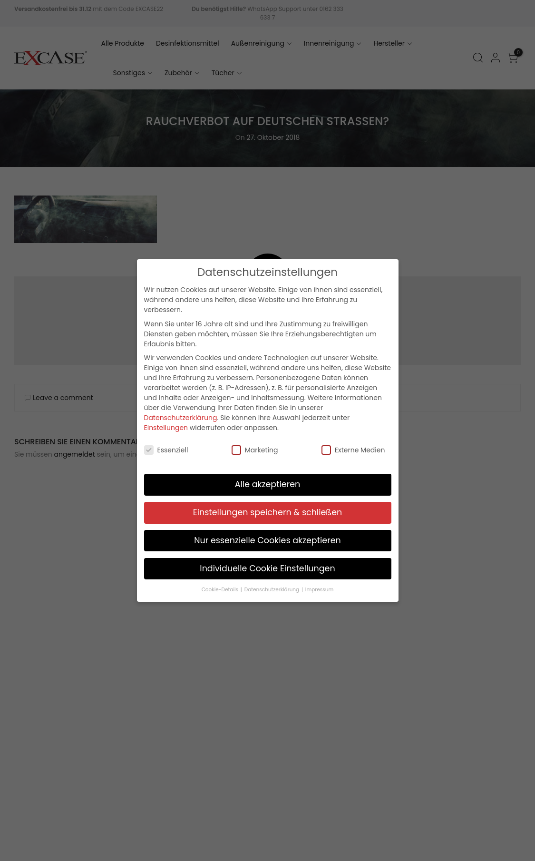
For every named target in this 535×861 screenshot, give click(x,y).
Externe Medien (353, 447)
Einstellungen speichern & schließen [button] (267, 509)
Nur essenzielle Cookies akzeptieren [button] (267, 537)
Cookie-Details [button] (221, 586)
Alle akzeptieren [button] (268, 481)
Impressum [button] (319, 586)
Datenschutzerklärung (180, 415)
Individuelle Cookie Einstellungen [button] (267, 565)
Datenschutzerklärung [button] (272, 586)
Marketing (255, 447)
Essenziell (166, 447)
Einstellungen (166, 425)
